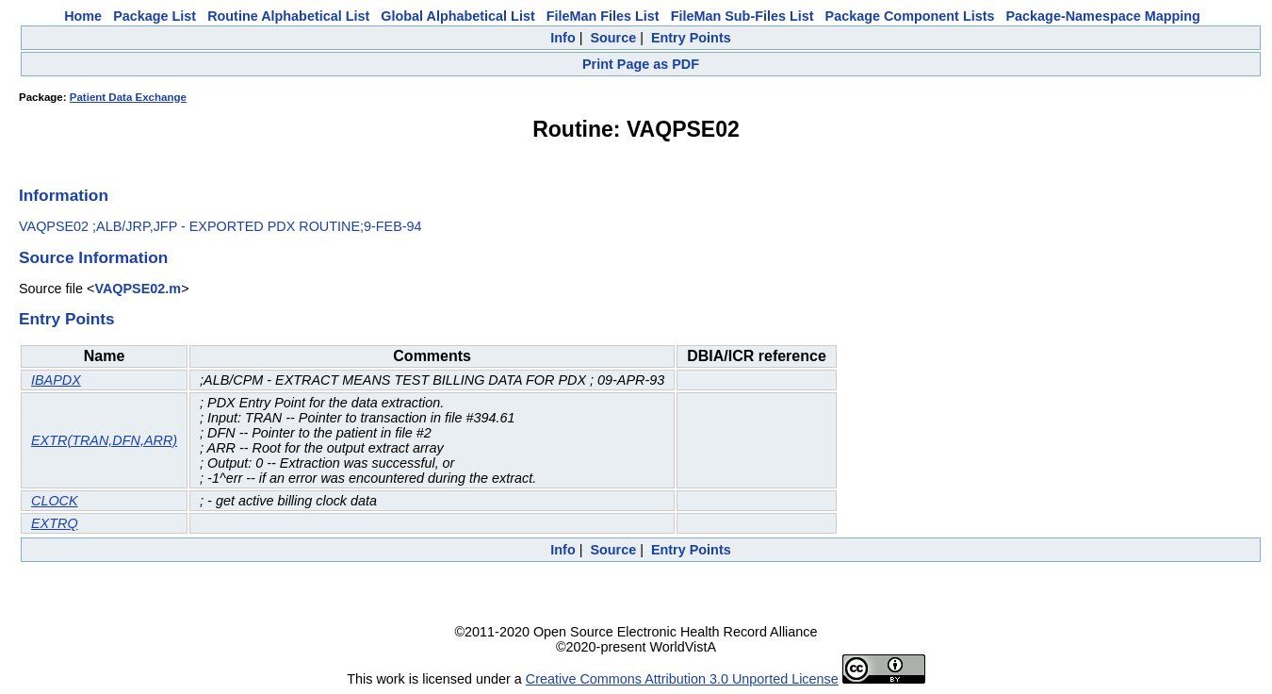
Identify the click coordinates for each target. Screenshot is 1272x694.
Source (613, 37)
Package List (154, 16)
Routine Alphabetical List (288, 16)
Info (562, 37)
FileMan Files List (603, 16)
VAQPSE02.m (137, 288)
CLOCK (54, 500)
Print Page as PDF (640, 64)
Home (83, 16)
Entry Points (691, 37)
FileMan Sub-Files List (742, 16)
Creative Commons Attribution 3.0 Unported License (682, 678)
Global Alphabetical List (457, 16)
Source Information (93, 257)
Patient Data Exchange (128, 97)
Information (63, 195)
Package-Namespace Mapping (1103, 16)
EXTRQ (54, 523)
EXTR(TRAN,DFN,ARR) (104, 440)
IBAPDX (56, 380)
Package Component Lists (910, 16)
